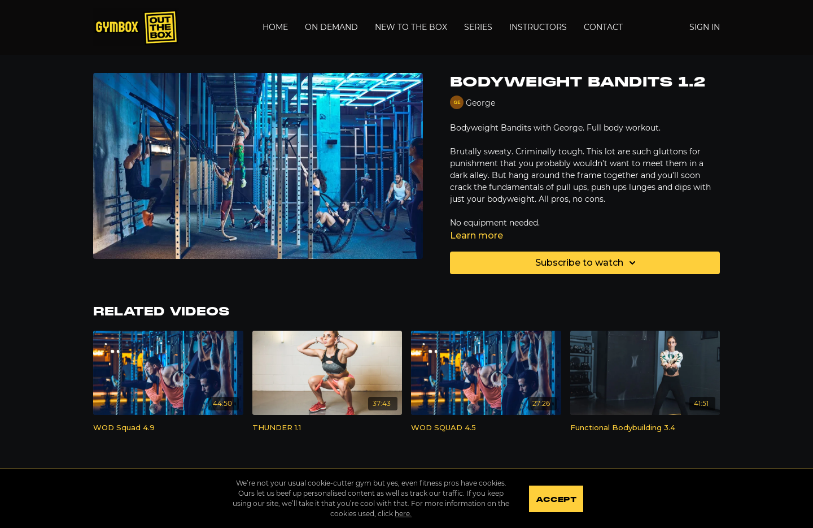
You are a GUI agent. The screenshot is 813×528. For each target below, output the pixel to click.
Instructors (538, 27)
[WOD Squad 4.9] (168, 428)
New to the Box (411, 27)
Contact (603, 27)
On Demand (331, 27)
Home (275, 27)
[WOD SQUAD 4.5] (486, 428)
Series (478, 27)
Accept (556, 499)
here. (403, 513)
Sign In (704, 27)
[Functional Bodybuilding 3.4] (645, 428)
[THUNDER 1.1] (327, 428)
